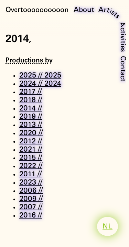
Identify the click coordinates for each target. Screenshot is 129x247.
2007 (30, 207)
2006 (31, 190)
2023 (30, 182)
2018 (30, 100)
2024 (40, 83)
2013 (30, 124)
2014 (30, 108)
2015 (30, 157)
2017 (30, 92)
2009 (31, 199)
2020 (31, 133)
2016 (30, 215)
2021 (30, 149)
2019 (30, 116)
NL (107, 226)
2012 (30, 141)
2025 (40, 75)
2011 (30, 174)
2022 (30, 166)
